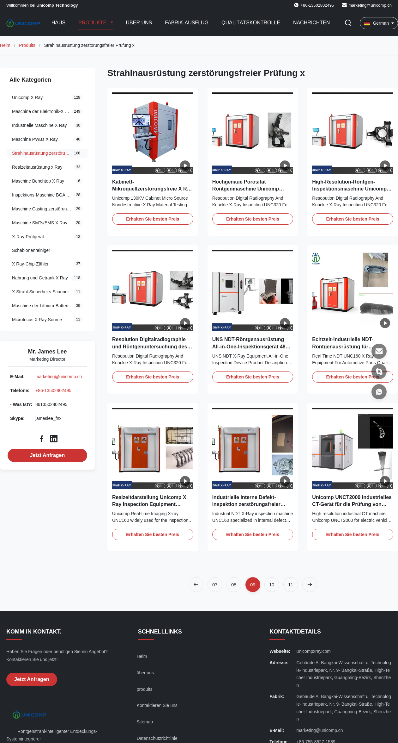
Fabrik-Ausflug (186, 22)
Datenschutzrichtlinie (157, 738)
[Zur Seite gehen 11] (290, 584)
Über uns (139, 22)
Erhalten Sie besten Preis (152, 219)
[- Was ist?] (379, 391)
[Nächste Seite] (309, 584)
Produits (27, 45)
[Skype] (379, 371)
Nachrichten (311, 22)
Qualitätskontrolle (250, 22)
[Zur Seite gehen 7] (215, 584)
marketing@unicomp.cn (370, 5)
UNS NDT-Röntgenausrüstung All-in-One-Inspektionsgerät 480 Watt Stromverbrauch (250, 346)
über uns (145, 672)
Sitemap (145, 721)
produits (145, 689)
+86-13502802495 (53, 390)
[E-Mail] (379, 351)
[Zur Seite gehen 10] (271, 584)
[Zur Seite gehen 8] (233, 584)
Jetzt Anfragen (47, 455)
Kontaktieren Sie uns (157, 705)
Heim (5, 45)
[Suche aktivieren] (348, 23)
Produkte (93, 22)
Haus (58, 22)
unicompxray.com (313, 651)
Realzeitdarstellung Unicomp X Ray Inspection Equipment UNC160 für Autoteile (149, 504)
